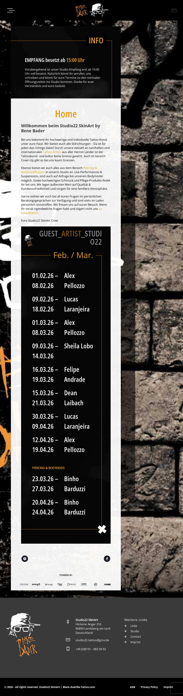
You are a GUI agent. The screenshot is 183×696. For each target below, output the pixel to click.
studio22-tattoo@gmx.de (92, 640)
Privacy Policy (149, 687)
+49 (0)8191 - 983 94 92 (91, 649)
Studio (131, 631)
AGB (132, 687)
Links (130, 626)
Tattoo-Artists (52, 152)
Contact (132, 637)
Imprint (132, 642)
